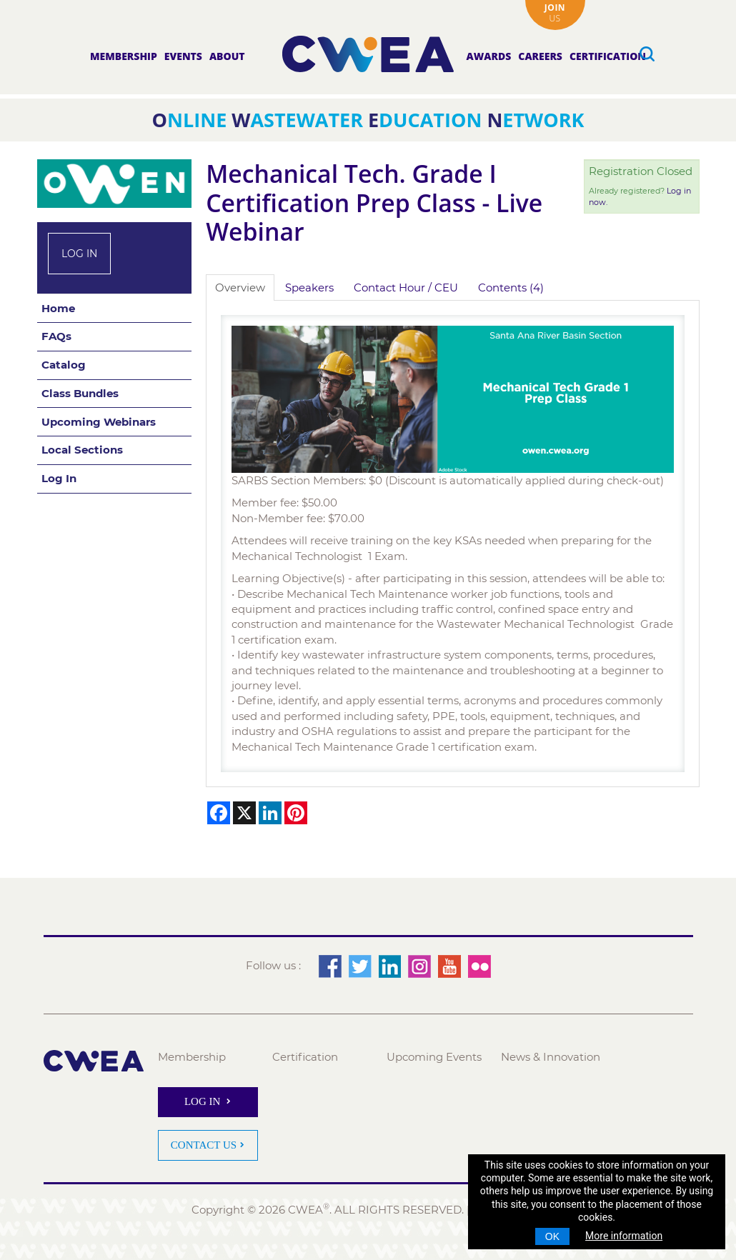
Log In (79, 253)
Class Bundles (80, 393)
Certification (608, 56)
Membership (123, 56)
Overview (240, 287)
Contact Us (204, 1145)
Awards (489, 56)
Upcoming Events (434, 1057)
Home (58, 308)
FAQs (56, 336)
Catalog (63, 364)
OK (552, 1236)
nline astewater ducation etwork (368, 119)
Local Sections (82, 449)
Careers (540, 56)
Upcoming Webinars (98, 422)
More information (623, 1235)
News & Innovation (550, 1057)
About (227, 56)
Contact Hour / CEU (406, 287)
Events (183, 56)
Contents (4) (511, 287)
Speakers (309, 287)
